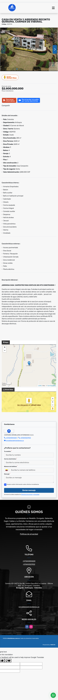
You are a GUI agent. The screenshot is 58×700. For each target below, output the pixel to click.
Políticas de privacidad (29, 534)
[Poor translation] (7, 660)
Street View (10, 77)
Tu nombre (8, 451)
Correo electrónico (10, 459)
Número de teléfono (10, 466)
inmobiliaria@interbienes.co (15, 440)
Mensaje (7, 474)
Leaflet (40, 385)
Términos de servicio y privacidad (30, 494)
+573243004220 (11, 438)
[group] (29, 49)
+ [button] (4, 347)
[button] (55, 49)
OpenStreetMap (51, 385)
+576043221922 (25, 438)
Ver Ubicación (23, 405)
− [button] (4, 350)
